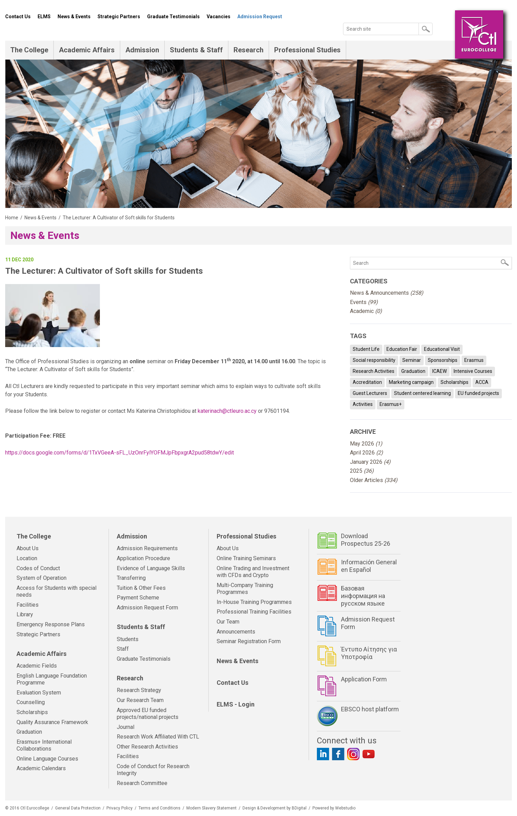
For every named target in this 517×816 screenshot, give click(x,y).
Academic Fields (37, 665)
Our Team (228, 621)
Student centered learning (422, 393)
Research (248, 50)
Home (11, 217)
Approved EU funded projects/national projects (147, 714)
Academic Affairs (87, 50)
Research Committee (142, 783)
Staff (123, 649)
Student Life (366, 349)
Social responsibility (374, 360)
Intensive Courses (473, 371)
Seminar (411, 360)
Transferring (131, 578)
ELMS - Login (236, 704)
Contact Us (18, 16)
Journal (125, 727)
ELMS (44, 16)
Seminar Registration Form (249, 641)
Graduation (413, 371)
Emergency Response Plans (51, 624)
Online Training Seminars (246, 558)
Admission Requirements (147, 548)
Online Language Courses (47, 758)
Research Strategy (139, 690)
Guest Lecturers (370, 393)
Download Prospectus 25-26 (365, 539)
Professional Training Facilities (254, 611)
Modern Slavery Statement (211, 808)
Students (127, 639)
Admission (142, 50)
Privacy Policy (119, 808)
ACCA (481, 382)
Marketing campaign (411, 382)
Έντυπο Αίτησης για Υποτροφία (369, 653)
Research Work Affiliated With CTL (158, 736)
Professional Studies (307, 50)
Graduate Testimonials (173, 16)
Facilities (28, 604)
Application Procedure (143, 558)
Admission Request (259, 16)
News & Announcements (386, 293)
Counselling (31, 702)
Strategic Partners (118, 16)
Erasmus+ (391, 404)
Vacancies (218, 16)
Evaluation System (39, 692)
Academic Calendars (41, 768)
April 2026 (366, 452)
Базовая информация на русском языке (363, 596)
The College (29, 50)
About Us (28, 548)
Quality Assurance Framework (52, 722)
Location (27, 558)
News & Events (74, 16)
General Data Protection (78, 808)
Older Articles (373, 480)
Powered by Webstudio (333, 808)
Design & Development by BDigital (274, 808)
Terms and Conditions (159, 808)
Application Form (364, 679)
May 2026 (366, 443)
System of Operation (41, 578)
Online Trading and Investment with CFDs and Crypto (253, 572)
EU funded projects (478, 393)
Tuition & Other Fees (141, 588)
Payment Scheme (138, 597)
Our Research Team (140, 700)
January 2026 (370, 462)
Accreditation (367, 382)
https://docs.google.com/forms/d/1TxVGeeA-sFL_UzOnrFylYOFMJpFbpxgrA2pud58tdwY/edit (119, 452)
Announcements (236, 631)
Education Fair (401, 349)
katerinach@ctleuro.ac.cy (227, 411)
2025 (362, 471)
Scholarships (454, 382)
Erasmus (474, 360)
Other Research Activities (147, 746)
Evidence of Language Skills (151, 568)
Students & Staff (196, 50)
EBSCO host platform (370, 709)
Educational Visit (442, 349)
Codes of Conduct (38, 568)
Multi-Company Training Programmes (245, 589)
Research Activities (373, 371)
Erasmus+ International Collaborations (44, 745)
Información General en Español (369, 565)
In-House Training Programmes (254, 602)
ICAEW (439, 371)
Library (25, 614)
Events (364, 302)
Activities (363, 404)
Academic (366, 311)
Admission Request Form (147, 607)
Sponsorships (442, 360)
